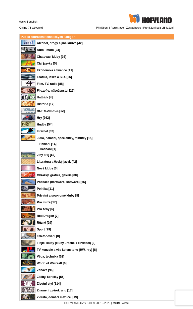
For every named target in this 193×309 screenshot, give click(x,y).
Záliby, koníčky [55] (51, 277)
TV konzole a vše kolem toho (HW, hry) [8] (67, 250)
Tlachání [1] (47, 149)
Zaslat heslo (133, 27)
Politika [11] (45, 189)
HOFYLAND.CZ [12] (51, 111)
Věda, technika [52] (50, 256)
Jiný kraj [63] (46, 155)
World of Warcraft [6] (52, 263)
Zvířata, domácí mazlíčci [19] (57, 297)
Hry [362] (43, 117)
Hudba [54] (45, 124)
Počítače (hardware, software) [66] (61, 182)
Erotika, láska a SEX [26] (54, 77)
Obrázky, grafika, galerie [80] (57, 175)
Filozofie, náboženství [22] (55, 90)
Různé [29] (44, 222)
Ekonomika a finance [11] (55, 70)
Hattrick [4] (45, 97)
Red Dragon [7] (48, 216)
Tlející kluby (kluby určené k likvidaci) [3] (66, 243)
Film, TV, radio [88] (50, 84)
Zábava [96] (45, 270)
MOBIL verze (121, 302)
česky (22, 21)
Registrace (117, 27)
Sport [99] (44, 229)
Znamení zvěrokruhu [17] (55, 290)
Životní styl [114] (49, 283)
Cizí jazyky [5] (47, 63)
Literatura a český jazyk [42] (57, 161)
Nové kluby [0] (47, 168)
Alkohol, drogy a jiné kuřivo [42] (60, 43)
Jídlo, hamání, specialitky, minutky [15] (64, 138)
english (33, 21)
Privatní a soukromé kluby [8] (58, 195)
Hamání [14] (48, 144)
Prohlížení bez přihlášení (158, 27)
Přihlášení (102, 27)
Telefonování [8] (48, 236)
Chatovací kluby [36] (51, 56)
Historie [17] (45, 104)
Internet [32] (45, 131)
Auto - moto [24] (48, 50)
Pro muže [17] (47, 202)
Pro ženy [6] (45, 209)
